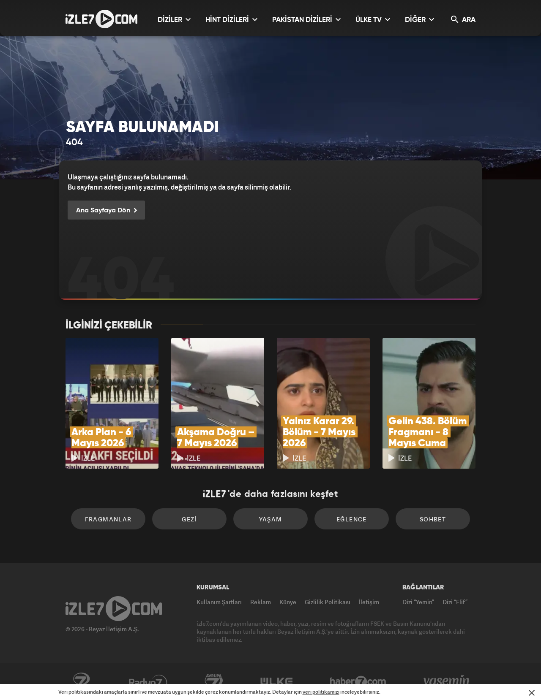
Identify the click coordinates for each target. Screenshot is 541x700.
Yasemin (447, 682)
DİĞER (419, 19)
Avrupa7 (214, 682)
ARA (463, 19)
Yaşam (270, 519)
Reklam (260, 602)
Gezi (189, 519)
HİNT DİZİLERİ (231, 19)
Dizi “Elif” (455, 602)
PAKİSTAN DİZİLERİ (306, 19)
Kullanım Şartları (219, 602)
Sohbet (433, 519)
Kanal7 (81, 682)
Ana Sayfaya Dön (106, 210)
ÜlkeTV (276, 682)
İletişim (369, 602)
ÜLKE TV (372, 19)
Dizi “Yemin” (418, 602)
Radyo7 (148, 682)
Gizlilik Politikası (327, 602)
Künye (287, 602)
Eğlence (351, 519)
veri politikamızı (321, 691)
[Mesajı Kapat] (532, 693)
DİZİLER (174, 19)
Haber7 (358, 682)
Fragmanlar (108, 519)
